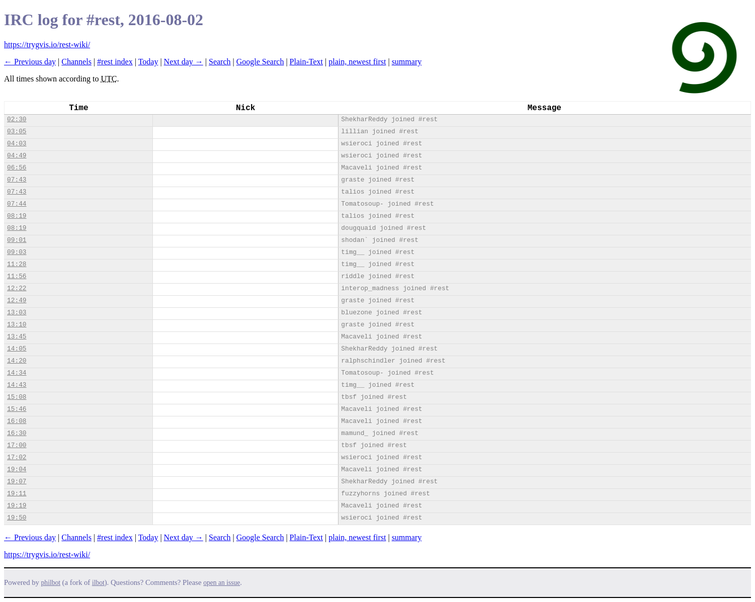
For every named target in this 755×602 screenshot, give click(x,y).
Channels (76, 61)
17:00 (16, 445)
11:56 (16, 276)
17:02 (16, 457)
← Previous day (30, 61)
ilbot (98, 582)
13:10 (16, 324)
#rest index (115, 61)
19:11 (16, 493)
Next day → (183, 61)
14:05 (16, 349)
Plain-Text (306, 61)
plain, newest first (357, 61)
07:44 (16, 204)
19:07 (16, 481)
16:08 (16, 421)
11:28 (16, 264)
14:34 (16, 373)
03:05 (16, 131)
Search (220, 61)
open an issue (221, 582)
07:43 (16, 180)
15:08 (16, 397)
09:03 (16, 252)
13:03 (16, 312)
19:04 (16, 469)
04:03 (16, 143)
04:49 (16, 155)
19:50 (16, 518)
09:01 (16, 240)
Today (148, 61)
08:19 (16, 216)
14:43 (16, 385)
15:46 (16, 409)
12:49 (16, 300)
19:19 (16, 505)
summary (407, 61)
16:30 (16, 433)
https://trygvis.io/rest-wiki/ (47, 44)
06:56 (16, 167)
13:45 (16, 336)
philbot (50, 582)
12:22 (16, 288)
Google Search (260, 61)
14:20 (16, 361)
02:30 (16, 119)
